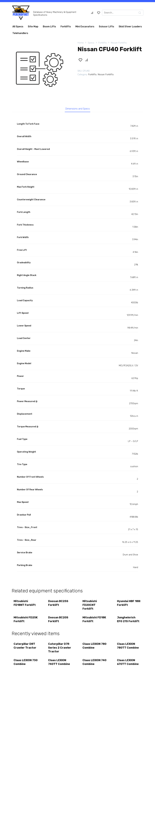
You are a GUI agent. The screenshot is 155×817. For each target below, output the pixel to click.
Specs (91, 42)
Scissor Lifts (106, 26)
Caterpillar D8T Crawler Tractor (25, 647)
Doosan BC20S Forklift (58, 620)
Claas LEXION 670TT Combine (128, 664)
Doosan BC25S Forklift (58, 603)
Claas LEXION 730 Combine (23, 664)
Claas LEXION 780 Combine (92, 647)
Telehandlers (20, 33)
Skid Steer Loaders (130, 26)
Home (81, 42)
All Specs (17, 26)
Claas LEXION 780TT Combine (128, 647)
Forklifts (66, 26)
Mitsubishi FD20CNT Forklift (90, 605)
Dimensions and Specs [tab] (78, 108)
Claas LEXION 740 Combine (92, 664)
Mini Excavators (84, 26)
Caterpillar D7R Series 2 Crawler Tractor (59, 649)
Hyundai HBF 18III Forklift (129, 603)
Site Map (33, 26)
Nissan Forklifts (119, 42)
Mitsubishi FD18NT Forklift (25, 603)
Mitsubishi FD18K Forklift (94, 620)
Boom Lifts (49, 26)
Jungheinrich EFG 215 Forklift (128, 620)
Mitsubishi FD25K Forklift (24, 620)
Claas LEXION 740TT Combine (59, 664)
